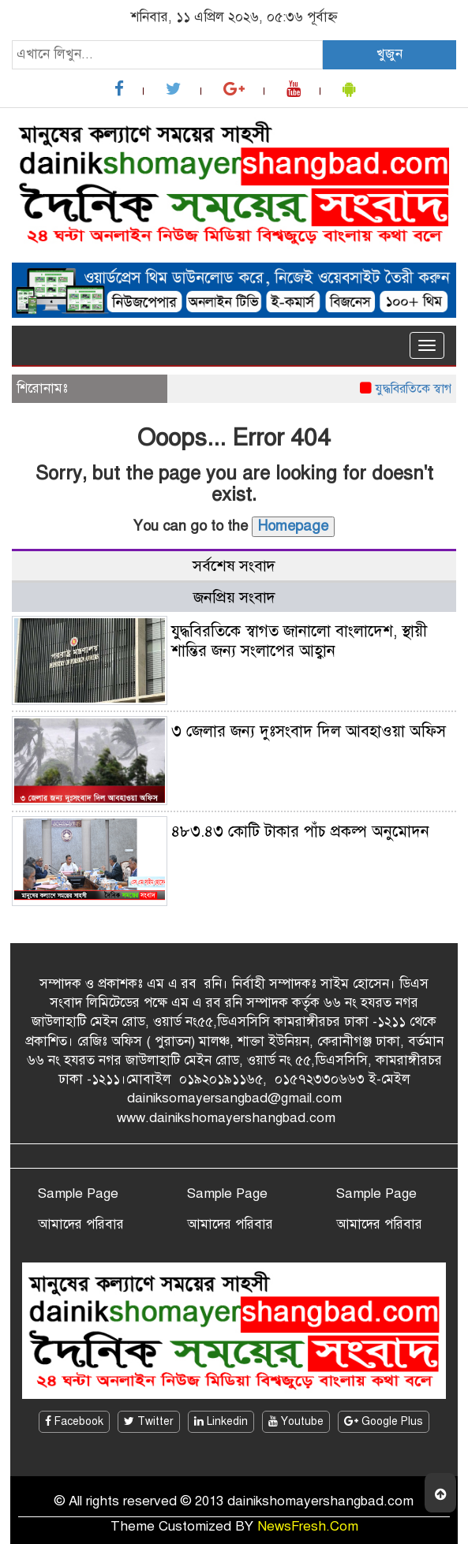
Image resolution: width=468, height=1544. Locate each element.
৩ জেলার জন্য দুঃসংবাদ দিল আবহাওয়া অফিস (308, 731)
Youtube (296, 1421)
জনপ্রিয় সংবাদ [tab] (234, 597)
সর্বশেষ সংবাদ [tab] (234, 566)
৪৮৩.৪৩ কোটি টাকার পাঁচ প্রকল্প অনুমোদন (300, 831)
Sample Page (78, 1193)
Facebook (74, 1421)
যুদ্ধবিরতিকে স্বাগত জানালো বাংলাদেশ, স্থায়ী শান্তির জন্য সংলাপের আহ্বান (299, 641)
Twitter (149, 1421)
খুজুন (389, 54)
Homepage (293, 526)
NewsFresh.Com (307, 1526)
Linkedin (221, 1421)
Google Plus (383, 1421)
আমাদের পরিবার (81, 1224)
